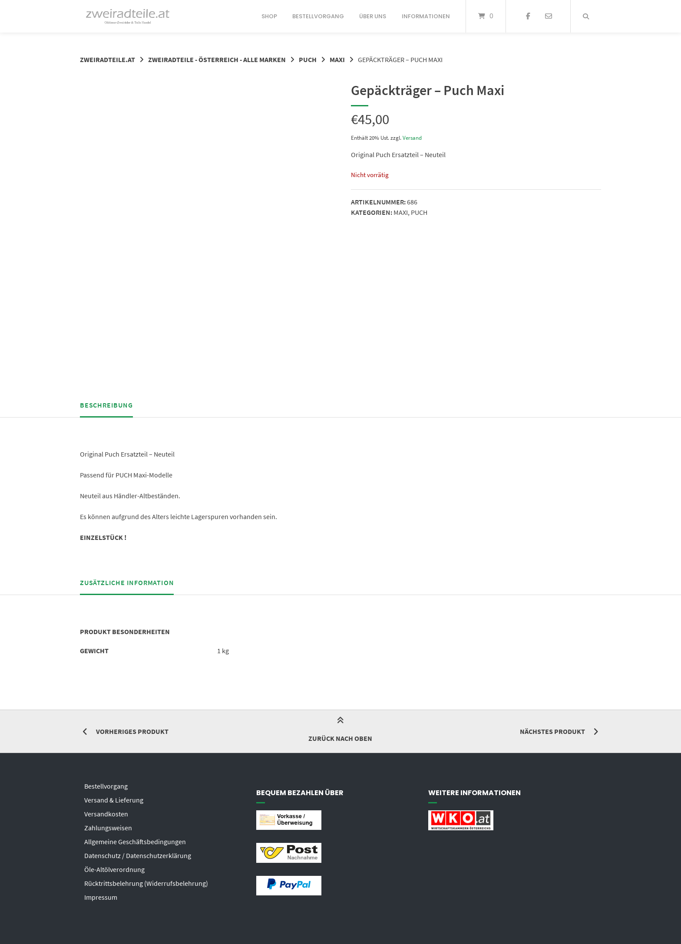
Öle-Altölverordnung (114, 869)
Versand (412, 137)
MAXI (337, 59)
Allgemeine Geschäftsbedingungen (135, 841)
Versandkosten (106, 813)
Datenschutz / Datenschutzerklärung (137, 855)
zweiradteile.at (107, 59)
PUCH (308, 59)
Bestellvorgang (318, 16)
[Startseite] (127, 16)
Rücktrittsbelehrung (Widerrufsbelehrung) (146, 883)
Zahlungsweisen (108, 827)
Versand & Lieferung (113, 800)
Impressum (100, 897)
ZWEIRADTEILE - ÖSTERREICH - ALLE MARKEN (217, 59)
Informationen (426, 16)
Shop (269, 16)
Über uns (372, 16)
